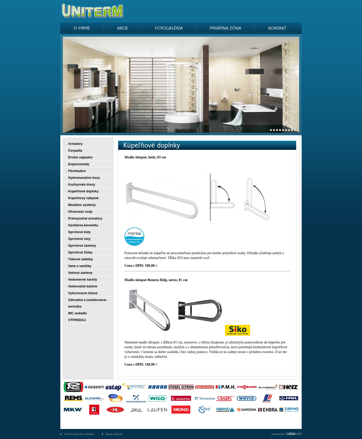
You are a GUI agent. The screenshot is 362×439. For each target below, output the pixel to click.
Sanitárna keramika (83, 225)
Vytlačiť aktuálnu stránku (79, 433)
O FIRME (82, 28)
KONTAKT (277, 28)
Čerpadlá (75, 150)
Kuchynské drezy (81, 184)
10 (295, 131)
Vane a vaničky (80, 266)
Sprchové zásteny (82, 245)
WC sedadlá (77, 313)
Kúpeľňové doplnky (83, 191)
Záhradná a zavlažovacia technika (87, 303)
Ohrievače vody (80, 211)
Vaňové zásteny (80, 273)
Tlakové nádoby (80, 259)
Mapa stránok (114, 433)
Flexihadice (77, 171)
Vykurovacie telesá (83, 293)
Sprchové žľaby (80, 252)
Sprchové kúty (79, 232)
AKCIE (122, 28)
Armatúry (75, 144)
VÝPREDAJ (77, 320)
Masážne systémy (82, 205)
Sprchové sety (79, 239)
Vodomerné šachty (82, 279)
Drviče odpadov (80, 157)
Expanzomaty (78, 164)
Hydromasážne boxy (84, 178)
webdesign (278, 433)
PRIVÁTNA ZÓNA (225, 28)
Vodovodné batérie (82, 286)
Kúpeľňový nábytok (83, 198)
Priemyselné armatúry (85, 218)
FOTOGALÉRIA (169, 28)
